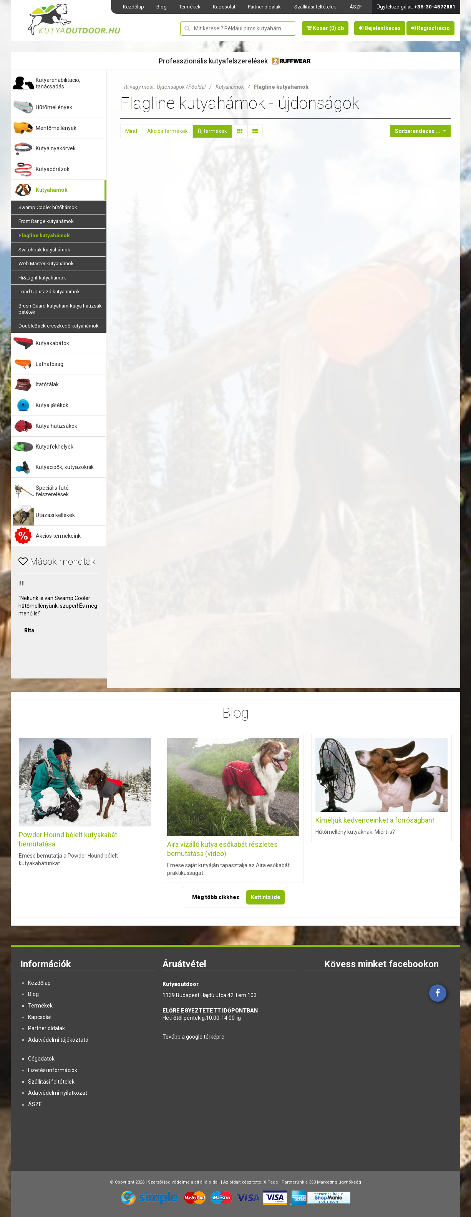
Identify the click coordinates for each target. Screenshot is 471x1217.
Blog (161, 7)
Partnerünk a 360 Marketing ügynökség (321, 1182)
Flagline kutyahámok (44, 235)
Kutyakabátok (52, 343)
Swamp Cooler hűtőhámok (47, 207)
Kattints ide (265, 897)
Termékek (190, 7)
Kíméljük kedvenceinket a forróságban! (374, 820)
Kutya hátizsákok (56, 426)
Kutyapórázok (53, 169)
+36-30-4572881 (435, 7)
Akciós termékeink (58, 536)
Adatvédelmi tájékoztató (58, 1040)
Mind (131, 131)
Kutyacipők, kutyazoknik (65, 467)
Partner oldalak (264, 7)
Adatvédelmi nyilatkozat (57, 1093)
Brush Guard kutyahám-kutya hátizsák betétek (60, 309)
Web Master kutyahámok (46, 263)
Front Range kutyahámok (46, 221)
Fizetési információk (52, 1070)
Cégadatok (41, 1059)
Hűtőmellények (54, 107)
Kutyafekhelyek (54, 447)
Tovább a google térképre (193, 1037)
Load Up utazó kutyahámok (49, 291)
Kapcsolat (224, 7)
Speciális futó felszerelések (52, 491)
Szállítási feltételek (315, 7)
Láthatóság (49, 364)
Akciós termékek (167, 131)
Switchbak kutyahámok (44, 250)
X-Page (271, 1182)
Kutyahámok (52, 190)
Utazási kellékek (55, 515)
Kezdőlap (133, 7)
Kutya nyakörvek (56, 148)
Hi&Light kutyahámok (42, 278)
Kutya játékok (52, 405)
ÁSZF (356, 7)
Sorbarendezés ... (418, 131)
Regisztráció (430, 28)
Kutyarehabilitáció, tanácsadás (58, 83)
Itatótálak (47, 384)
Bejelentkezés (380, 28)
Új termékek (212, 131)
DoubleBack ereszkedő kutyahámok (58, 326)
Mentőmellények (56, 128)
